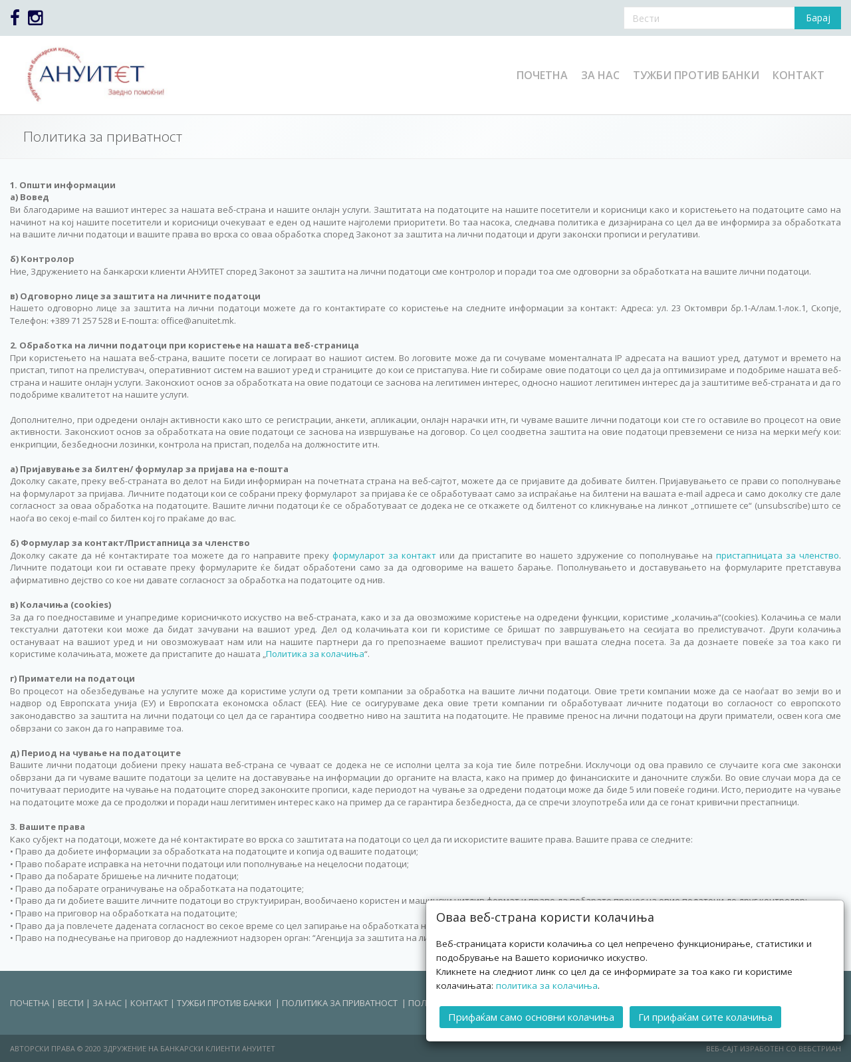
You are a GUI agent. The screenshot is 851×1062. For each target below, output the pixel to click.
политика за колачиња (547, 985)
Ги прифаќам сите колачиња (705, 1016)
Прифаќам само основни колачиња (531, 1016)
